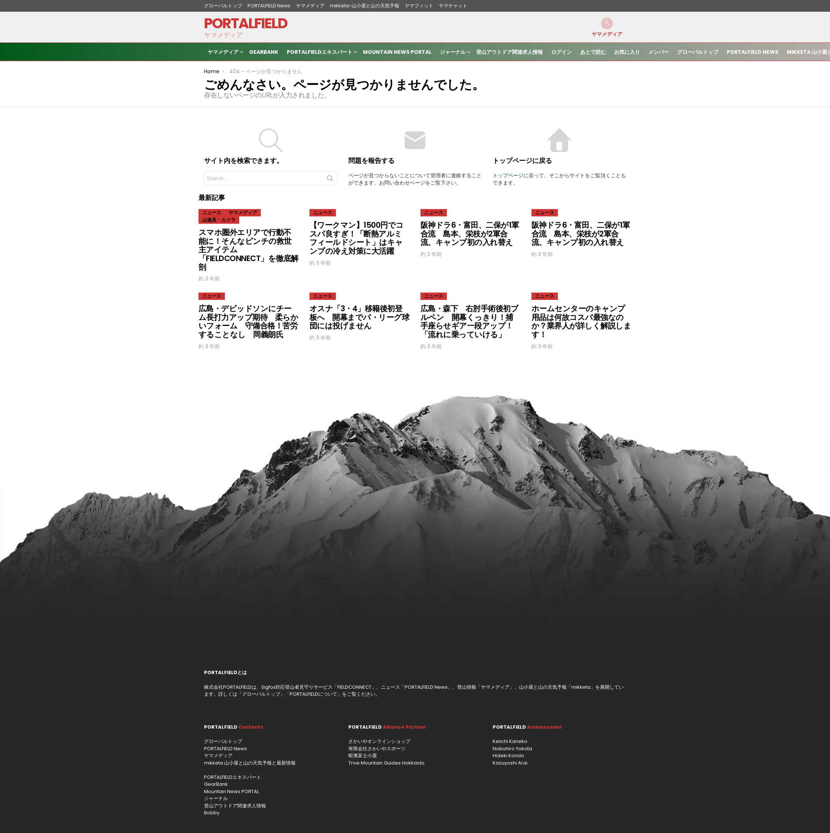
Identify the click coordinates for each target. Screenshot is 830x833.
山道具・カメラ (219, 219)
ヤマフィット (419, 5)
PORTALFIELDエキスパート (319, 52)
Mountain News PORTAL (397, 52)
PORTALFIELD (245, 23)
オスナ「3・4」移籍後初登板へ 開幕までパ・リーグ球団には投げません (359, 317)
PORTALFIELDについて (313, 694)
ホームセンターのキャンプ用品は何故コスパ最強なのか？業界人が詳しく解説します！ (581, 321)
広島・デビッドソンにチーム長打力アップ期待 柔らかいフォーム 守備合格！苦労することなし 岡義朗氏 (248, 321)
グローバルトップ (223, 5)
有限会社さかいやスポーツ (376, 748)
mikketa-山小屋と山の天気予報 (364, 5)
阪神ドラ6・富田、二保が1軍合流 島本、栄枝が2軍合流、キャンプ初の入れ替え (469, 234)
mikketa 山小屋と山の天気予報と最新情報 (250, 762)
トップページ (508, 175)
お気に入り (627, 52)
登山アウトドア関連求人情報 (509, 52)
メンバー (658, 52)
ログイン (561, 52)
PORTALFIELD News (269, 5)
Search (330, 180)
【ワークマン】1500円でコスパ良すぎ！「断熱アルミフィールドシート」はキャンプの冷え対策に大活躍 (357, 238)
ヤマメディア (310, 5)
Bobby (211, 812)
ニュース (211, 212)
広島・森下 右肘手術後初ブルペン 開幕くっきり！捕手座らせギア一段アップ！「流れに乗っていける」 (469, 321)
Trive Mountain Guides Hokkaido (386, 762)
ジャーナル (453, 52)
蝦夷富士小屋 (362, 755)
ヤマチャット (453, 5)
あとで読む (593, 52)
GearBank (263, 52)
